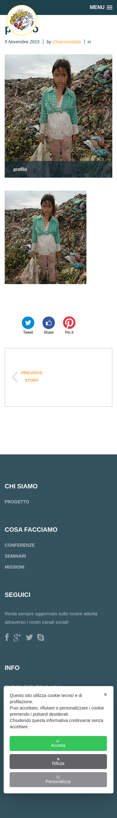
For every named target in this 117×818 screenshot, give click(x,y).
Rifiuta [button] (58, 761)
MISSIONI (14, 566)
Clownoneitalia (66, 41)
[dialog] (58, 739)
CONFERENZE (20, 545)
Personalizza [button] (58, 779)
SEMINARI (15, 556)
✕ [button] (105, 694)
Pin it (69, 326)
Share (48, 326)
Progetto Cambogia (28, 376)
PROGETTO (17, 501)
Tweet (28, 326)
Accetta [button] (58, 743)
